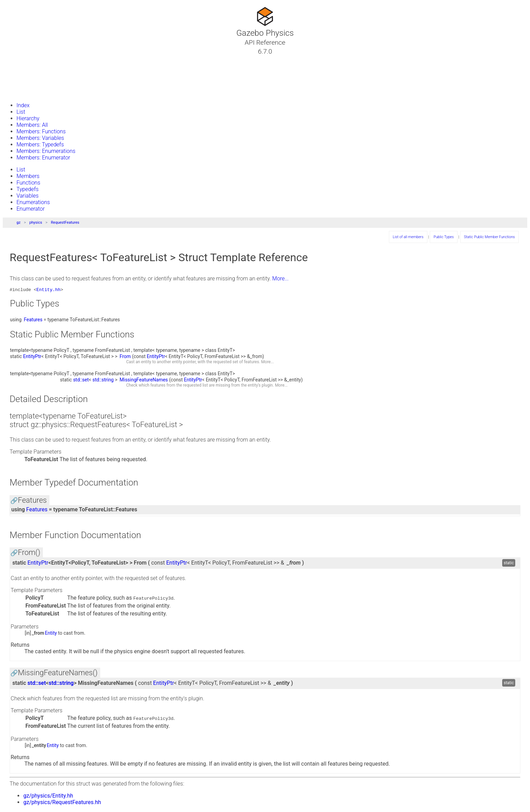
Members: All (32, 125)
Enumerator (30, 208)
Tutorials (23, 59)
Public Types (444, 237)
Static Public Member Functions (489, 237)
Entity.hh (48, 290)
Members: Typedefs (40, 144)
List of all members (408, 237)
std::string (103, 380)
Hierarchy (27, 118)
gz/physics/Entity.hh (48, 796)
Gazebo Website (32, 92)
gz (18, 222)
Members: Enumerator (43, 157)
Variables (27, 195)
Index (23, 105)
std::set (81, 380)
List (20, 112)
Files (18, 84)
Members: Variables (40, 138)
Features (33, 320)
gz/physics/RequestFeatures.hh (62, 803)
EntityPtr (32, 357)
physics (35, 222)
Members (27, 176)
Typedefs (27, 189)
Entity (51, 634)
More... (280, 278)
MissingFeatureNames (144, 380)
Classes (22, 68)
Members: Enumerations (46, 151)
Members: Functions (41, 131)
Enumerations (33, 202)
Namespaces (28, 76)
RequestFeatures (65, 222)
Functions (28, 182)
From (125, 357)
